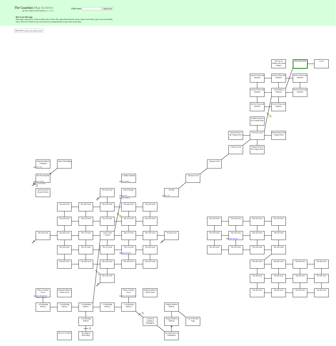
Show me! (108, 9)
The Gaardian (23, 7)
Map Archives (43, 7)
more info (49, 11)
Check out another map (33, 30)
